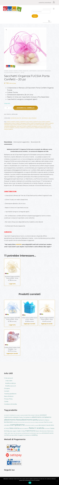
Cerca (34, 16)
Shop (11, 71)
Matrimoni (13, 118)
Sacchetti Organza (38, 124)
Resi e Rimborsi (8, 396)
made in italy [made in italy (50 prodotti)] (21, 431)
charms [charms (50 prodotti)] (46, 422)
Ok (29, 482)
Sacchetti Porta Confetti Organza (27, 126)
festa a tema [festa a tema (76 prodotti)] (14, 428)
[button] (6, 29)
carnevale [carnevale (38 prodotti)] (40, 422)
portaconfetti (17, 124)
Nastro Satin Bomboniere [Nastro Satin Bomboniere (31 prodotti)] (16, 433)
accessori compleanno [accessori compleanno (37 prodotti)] (10, 415)
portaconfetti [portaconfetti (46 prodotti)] (13, 435)
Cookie (6, 401)
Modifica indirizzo (10, 383)
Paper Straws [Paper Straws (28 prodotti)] (39, 433)
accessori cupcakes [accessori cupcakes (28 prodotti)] (20, 415)
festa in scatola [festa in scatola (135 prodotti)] (36, 428)
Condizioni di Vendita (10, 404)
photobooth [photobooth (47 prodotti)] (45, 433)
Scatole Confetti (9, 127)
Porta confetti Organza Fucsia (35, 123)
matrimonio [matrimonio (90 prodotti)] (30, 431)
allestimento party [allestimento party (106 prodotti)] (29, 420)
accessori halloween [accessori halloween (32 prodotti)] (35, 415)
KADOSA (18, 244)
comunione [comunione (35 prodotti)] (28, 425)
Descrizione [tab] (8, 142)
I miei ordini (8, 380)
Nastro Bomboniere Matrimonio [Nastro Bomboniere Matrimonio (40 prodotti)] (44, 431)
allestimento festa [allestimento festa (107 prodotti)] (12, 420)
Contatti (6, 391)
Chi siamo (7, 388)
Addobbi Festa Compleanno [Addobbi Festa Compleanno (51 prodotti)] (22, 417)
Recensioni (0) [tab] (35, 142)
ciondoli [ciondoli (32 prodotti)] (50, 422)
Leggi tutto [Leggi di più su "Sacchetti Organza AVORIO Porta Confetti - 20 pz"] (12, 283)
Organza (33, 118)
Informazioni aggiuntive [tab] (21, 142)
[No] (57, 481)
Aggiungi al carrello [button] (29, 323)
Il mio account (8, 378)
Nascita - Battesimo (30, 71)
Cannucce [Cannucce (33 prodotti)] (15, 422)
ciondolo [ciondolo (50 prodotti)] (7, 425)
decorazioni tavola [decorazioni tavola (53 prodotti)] (44, 425)
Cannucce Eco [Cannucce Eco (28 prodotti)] (27, 422)
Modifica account (10, 386)
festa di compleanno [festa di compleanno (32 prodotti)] (24, 428)
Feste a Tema (18, 71)
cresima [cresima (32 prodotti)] (32, 425)
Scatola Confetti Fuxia (44, 126)
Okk (29, 118)
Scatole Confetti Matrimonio (37, 127)
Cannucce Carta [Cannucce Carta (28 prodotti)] (21, 422)
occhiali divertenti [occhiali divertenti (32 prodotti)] (26, 433)
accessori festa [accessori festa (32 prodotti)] (27, 415)
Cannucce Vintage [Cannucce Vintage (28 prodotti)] (34, 422)
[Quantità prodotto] (8, 107)
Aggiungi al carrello (25, 108)
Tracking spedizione (10, 393)
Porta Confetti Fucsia (22, 121)
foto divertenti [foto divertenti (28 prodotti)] (47, 428)
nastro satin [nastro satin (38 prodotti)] (7, 433)
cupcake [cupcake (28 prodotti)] (36, 425)
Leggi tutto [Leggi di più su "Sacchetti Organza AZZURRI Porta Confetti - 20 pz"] (12, 325)
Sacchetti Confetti (27, 124)
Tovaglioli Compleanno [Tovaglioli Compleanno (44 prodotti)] (24, 435)
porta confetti (11, 121)
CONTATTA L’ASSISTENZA (45, 2)
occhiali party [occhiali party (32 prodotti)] (33, 433)
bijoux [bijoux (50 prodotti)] (47, 420)
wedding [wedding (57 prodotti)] (34, 435)
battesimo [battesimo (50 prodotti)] (41, 420)
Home (6, 71)
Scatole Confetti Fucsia (22, 127)
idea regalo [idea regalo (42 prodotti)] (13, 431)
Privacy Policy (8, 399)
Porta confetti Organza (18, 123)
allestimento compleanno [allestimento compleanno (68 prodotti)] (41, 417)
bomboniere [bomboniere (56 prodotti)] (8, 422)
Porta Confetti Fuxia (35, 121)
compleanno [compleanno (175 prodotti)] (17, 424)
